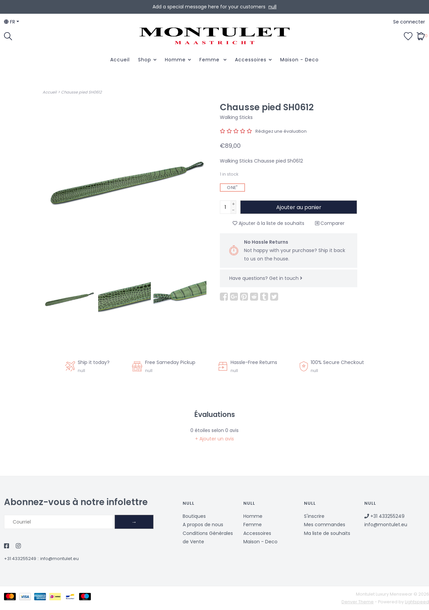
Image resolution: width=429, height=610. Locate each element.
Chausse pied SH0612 (81, 92)
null (272, 6)
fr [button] (9, 21)
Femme (210, 59)
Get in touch (285, 278)
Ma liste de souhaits (327, 533)
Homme (175, 59)
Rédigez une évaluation (281, 131)
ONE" (232, 187)
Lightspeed (417, 602)
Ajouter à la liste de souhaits (268, 223)
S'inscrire (314, 516)
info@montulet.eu (59, 558)
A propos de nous (203, 524)
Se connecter (409, 21)
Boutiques (194, 516)
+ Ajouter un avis (214, 438)
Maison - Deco (299, 59)
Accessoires (250, 59)
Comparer (330, 223)
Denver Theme (358, 602)
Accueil (120, 59)
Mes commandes (324, 524)
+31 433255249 (20, 558)
